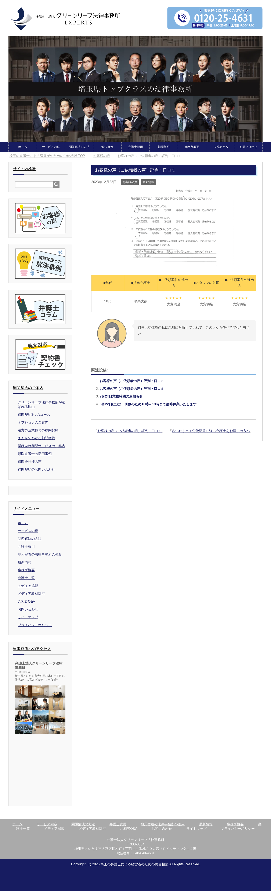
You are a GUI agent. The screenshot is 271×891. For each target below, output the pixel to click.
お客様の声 (129, 181)
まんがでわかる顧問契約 (36, 438)
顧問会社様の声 (29, 461)
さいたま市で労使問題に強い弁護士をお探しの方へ (211, 430)
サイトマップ (28, 617)
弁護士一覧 (26, 578)
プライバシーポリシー (35, 625)
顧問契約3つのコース (34, 414)
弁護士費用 (135, 146)
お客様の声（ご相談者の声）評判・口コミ (129, 430)
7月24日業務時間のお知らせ (121, 396)
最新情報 (148, 181)
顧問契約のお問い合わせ (36, 469)
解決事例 (107, 146)
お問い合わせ (248, 146)
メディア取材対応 (31, 593)
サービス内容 (51, 146)
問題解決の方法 (79, 146)
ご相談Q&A (220, 146)
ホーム (22, 146)
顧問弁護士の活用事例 (35, 453)
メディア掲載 (28, 585)
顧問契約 (164, 146)
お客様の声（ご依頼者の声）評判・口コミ (132, 380)
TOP (47, 155)
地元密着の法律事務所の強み (40, 554)
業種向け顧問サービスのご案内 (41, 446)
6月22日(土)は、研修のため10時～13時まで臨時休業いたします (148, 404)
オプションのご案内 (33, 422)
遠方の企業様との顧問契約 (38, 430)
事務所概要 (191, 146)
